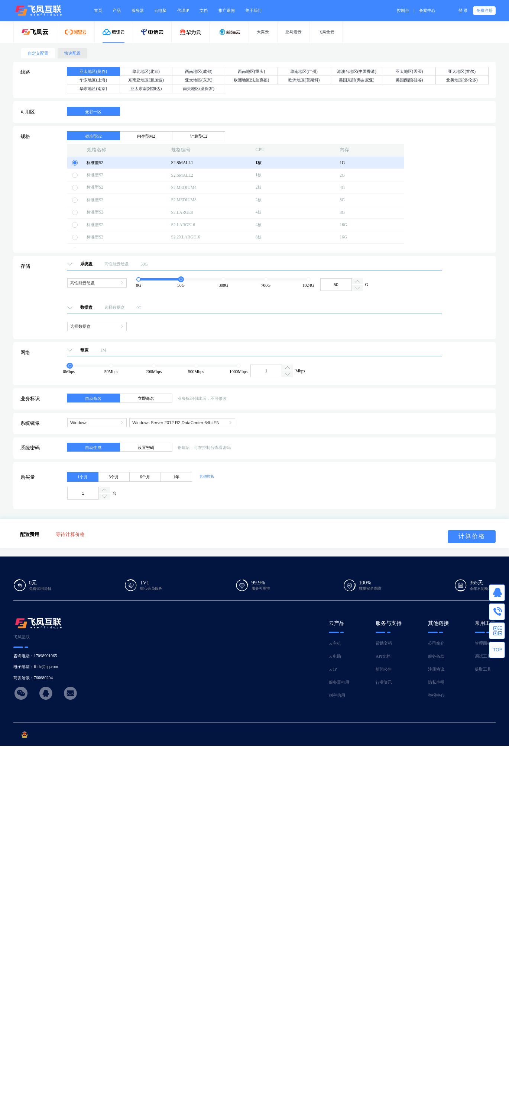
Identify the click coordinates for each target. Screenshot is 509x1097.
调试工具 (483, 656)
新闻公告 (384, 669)
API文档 (383, 656)
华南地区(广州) (304, 71)
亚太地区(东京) (199, 80)
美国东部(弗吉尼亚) (357, 80)
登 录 (463, 10)
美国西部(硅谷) (409, 80)
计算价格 (471, 536)
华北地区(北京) (146, 71)
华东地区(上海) (93, 80)
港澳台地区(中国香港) (357, 71)
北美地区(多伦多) (462, 80)
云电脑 (335, 656)
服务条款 (436, 656)
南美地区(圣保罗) (198, 88)
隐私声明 (436, 682)
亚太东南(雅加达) (146, 88)
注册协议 (436, 669)
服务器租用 (339, 682)
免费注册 (484, 10)
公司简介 (436, 643)
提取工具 (483, 669)
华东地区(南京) (93, 88)
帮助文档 (384, 643)
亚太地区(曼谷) (93, 71)
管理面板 (483, 643)
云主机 (335, 643)
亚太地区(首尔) (462, 71)
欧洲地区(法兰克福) (251, 80)
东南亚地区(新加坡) (146, 80)
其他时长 (207, 476)
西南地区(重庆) (251, 71)
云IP (333, 669)
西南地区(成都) (199, 71)
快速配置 (72, 53)
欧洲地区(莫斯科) (304, 80)
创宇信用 (337, 695)
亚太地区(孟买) (409, 71)
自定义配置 (38, 53)
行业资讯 (384, 682)
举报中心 (436, 695)
